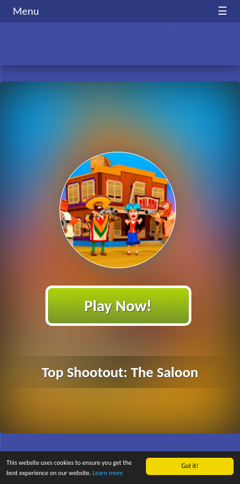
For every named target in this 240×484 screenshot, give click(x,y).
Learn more (108, 473)
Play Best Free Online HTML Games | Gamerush (120, 45)
